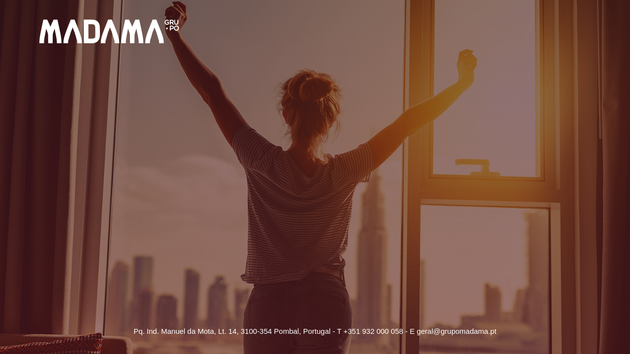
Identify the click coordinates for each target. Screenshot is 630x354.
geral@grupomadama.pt (457, 331)
